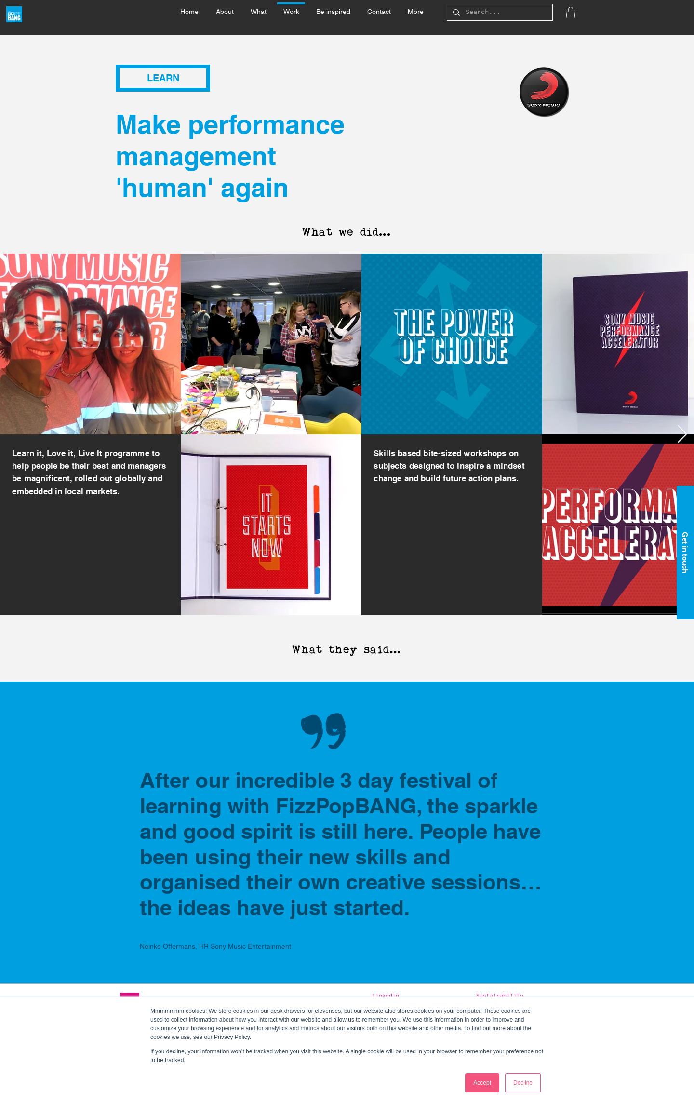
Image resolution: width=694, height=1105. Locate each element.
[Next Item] (682, 434)
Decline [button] (523, 1082)
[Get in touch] (685, 552)
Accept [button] (482, 1082)
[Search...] (499, 13)
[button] (258, 7)
